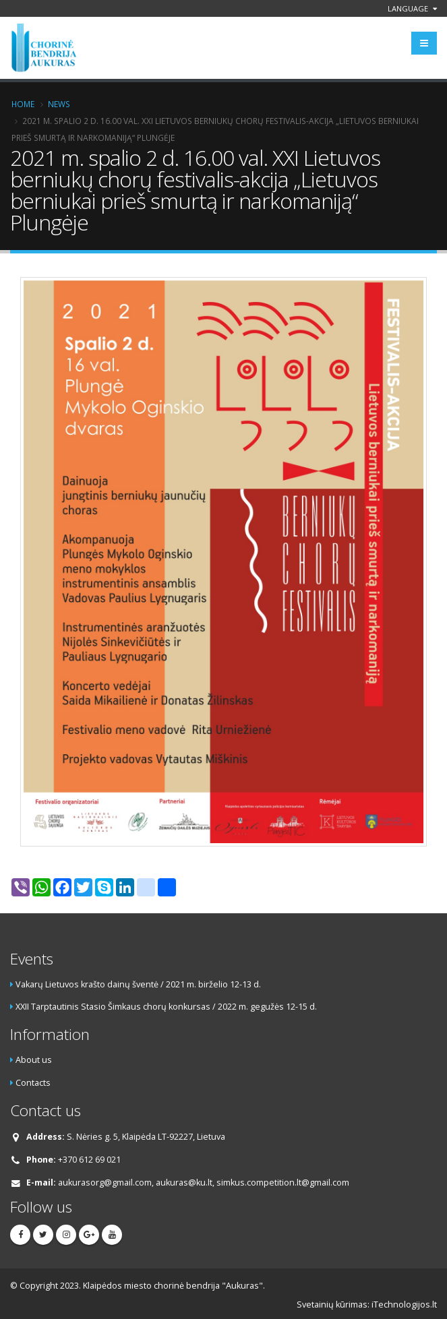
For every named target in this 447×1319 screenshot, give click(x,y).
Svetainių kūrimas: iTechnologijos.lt (367, 1304)
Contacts (33, 1082)
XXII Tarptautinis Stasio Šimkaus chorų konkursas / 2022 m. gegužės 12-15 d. (166, 1006)
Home (22, 103)
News (59, 103)
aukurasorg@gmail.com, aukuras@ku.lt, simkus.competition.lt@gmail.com (203, 1182)
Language (412, 8)
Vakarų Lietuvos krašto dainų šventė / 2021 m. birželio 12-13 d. (138, 984)
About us (34, 1060)
